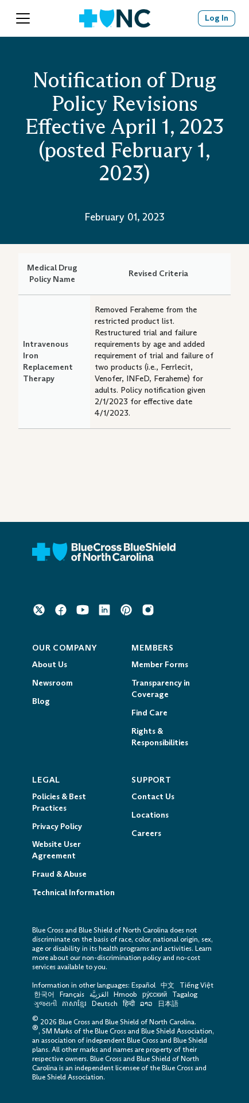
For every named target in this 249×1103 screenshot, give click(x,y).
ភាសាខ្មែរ (75, 1004)
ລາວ (146, 1004)
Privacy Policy (57, 826)
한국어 (44, 994)
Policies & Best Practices (59, 802)
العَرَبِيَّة (99, 994)
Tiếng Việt (196, 985)
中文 (167, 985)
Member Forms (159, 664)
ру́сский (154, 994)
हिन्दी (129, 1004)
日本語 (168, 1004)
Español (143, 985)
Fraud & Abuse (59, 874)
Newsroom (52, 683)
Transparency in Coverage (160, 688)
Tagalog (184, 994)
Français (72, 994)
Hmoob (125, 994)
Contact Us (152, 797)
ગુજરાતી (45, 1004)
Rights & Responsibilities (159, 737)
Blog (41, 701)
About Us (49, 664)
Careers (146, 833)
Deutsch (105, 1004)
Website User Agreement (56, 850)
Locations (150, 815)
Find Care (149, 713)
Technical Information (73, 892)
